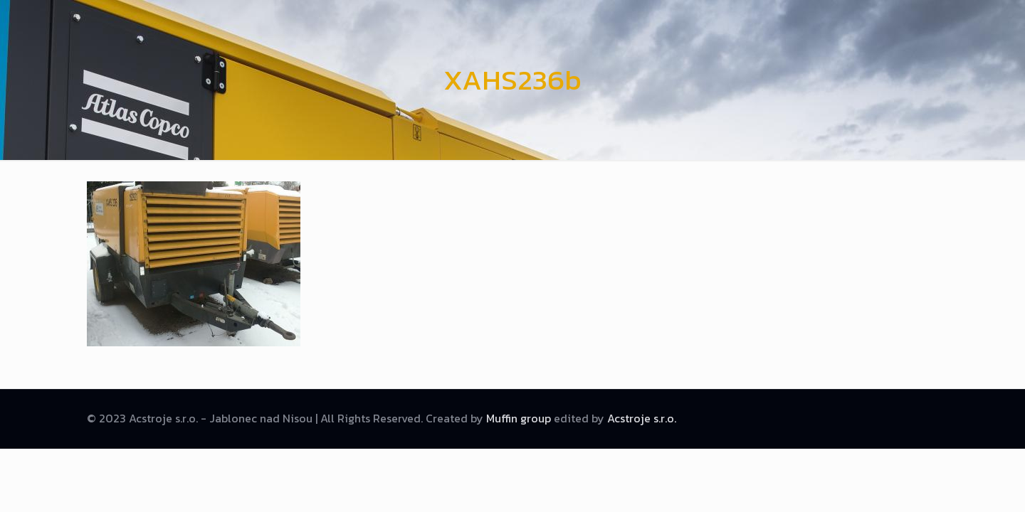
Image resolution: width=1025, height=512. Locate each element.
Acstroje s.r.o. (641, 418)
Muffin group (518, 418)
